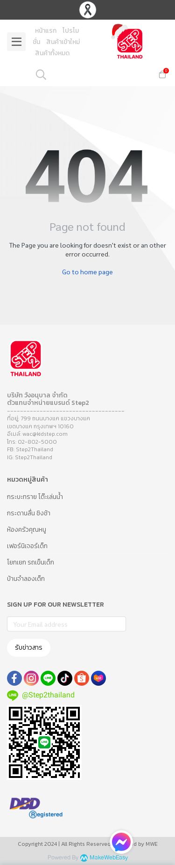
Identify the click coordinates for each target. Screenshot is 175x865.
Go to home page (87, 271)
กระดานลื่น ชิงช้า (28, 513)
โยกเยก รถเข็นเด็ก (30, 562)
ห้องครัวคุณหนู (26, 530)
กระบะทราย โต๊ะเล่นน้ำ (35, 497)
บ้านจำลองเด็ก (26, 579)
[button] (91, 74)
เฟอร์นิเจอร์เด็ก (27, 546)
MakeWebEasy (109, 858)
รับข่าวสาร (28, 647)
